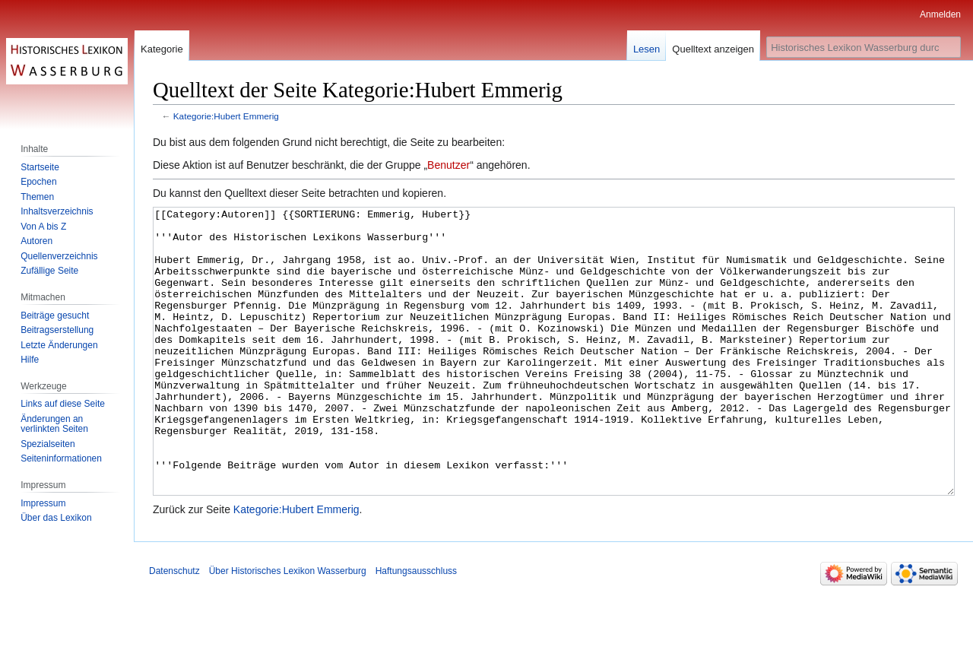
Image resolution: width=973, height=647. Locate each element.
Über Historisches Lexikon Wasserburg (287, 628)
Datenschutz (174, 628)
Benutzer (448, 165)
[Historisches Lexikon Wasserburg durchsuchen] (863, 47)
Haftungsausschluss (416, 628)
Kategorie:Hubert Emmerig (226, 116)
